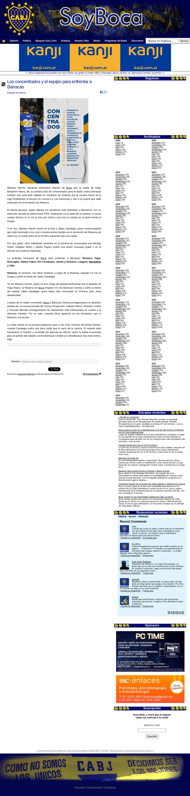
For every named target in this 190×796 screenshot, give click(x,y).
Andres (135, 597)
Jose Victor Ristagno (141, 562)
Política (27, 40)
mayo (118, 145)
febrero (119, 152)
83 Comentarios (91, 374)
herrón (40, 361)
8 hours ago (148, 606)
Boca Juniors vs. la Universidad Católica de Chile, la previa (146, 497)
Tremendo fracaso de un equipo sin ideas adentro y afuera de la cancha (152, 484)
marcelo (135, 579)
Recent (132, 517)
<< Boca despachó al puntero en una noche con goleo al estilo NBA (62, 72)
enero (118, 154)
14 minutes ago (149, 538)
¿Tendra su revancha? (130, 538)
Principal (106, 72)
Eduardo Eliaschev (26, 374)
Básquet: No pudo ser (129, 458)
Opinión (14, 40)
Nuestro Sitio (82, 40)
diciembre (156, 143)
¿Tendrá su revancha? (129, 417)
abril (118, 147)
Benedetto (95, 261)
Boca (69, 187)
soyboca (48, 361)
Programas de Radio (116, 40)
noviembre (156, 145)
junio (118, 143)
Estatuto (65, 40)
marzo (118, 149)
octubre (155, 147)
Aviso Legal (79, 787)
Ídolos (96, 40)
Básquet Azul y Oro (46, 40)
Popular (143, 517)
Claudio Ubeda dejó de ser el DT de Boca (138, 445)
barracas (26, 361)
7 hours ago (148, 573)
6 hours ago (148, 555)
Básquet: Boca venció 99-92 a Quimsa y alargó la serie (144, 471)
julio (153, 154)
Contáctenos (110, 787)
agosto (155, 152)
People (122, 517)
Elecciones (137, 40)
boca (33, 361)
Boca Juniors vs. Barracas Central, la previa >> (139, 72)
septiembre (157, 149)
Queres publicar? (95, 787)
